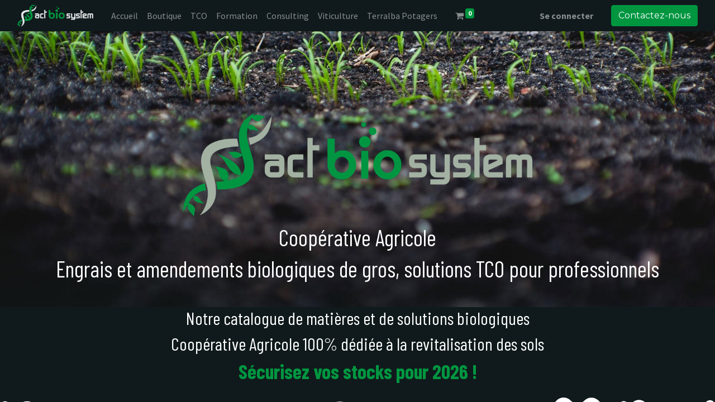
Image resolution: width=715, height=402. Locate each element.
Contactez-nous (654, 15)
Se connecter (566, 15)
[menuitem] (124, 15)
